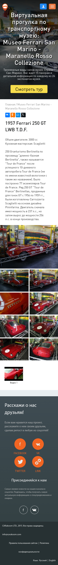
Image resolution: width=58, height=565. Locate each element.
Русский (43, 560)
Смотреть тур (29, 89)
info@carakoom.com (11, 534)
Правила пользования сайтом (23, 543)
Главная (10, 104)
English (52, 560)
